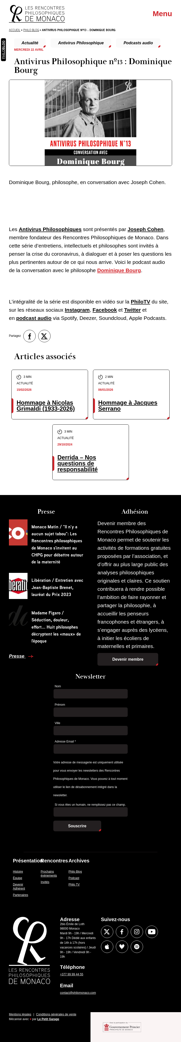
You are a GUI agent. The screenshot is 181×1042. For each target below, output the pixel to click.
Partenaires (20, 895)
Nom (58, 686)
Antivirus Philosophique (81, 43)
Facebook (104, 310)
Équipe (17, 878)
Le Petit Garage (48, 1019)
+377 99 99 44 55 (71, 974)
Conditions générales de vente (56, 1014)
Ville (57, 723)
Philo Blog (31, 30)
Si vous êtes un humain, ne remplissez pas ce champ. (90, 804)
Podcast (73, 878)
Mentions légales (20, 1014)
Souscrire (77, 826)
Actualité (30, 43)
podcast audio (33, 318)
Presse (17, 656)
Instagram (77, 310)
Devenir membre (127, 659)
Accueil (14, 30)
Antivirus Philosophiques (50, 229)
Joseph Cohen (146, 229)
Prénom (60, 704)
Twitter (132, 310)
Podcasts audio (138, 43)
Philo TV (74, 884)
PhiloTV (140, 301)
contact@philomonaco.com (78, 992)
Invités (45, 882)
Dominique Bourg (119, 270)
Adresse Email (65, 741)
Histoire (18, 871)
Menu (162, 13)
